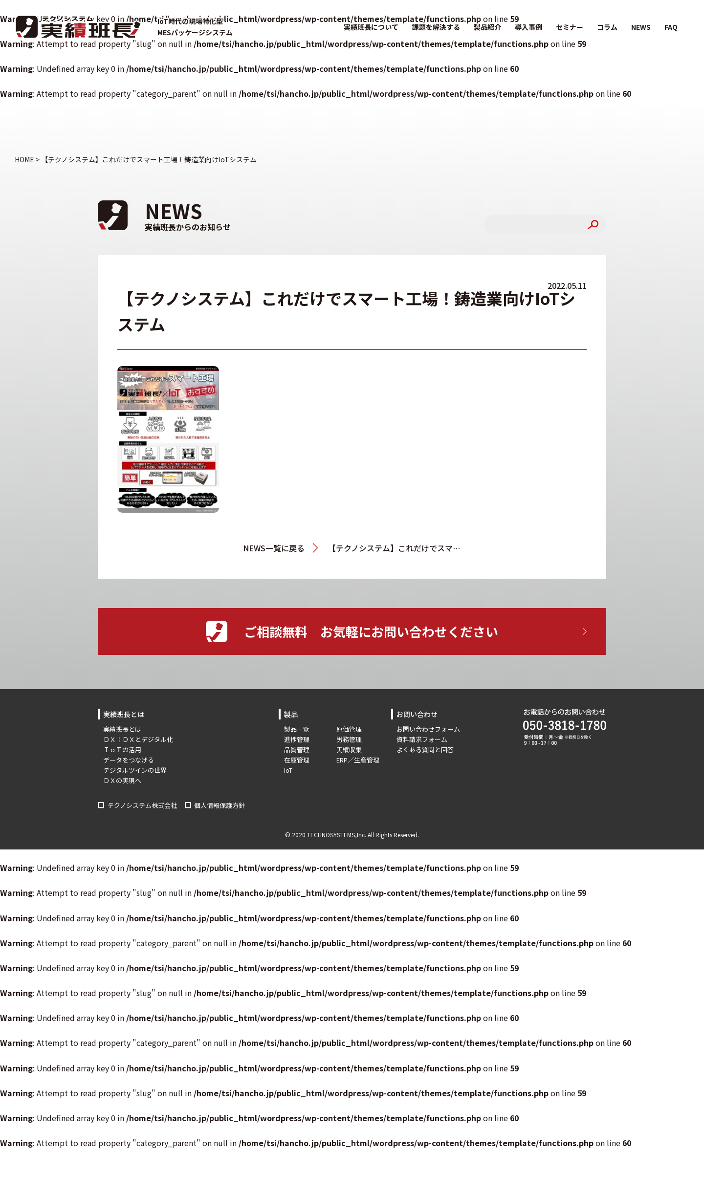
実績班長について (371, 27)
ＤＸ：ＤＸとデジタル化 (138, 739)
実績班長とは (122, 729)
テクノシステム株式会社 (142, 805)
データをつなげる (128, 759)
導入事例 (528, 27)
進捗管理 (296, 739)
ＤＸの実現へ (122, 780)
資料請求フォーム (421, 739)
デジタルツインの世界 (135, 770)
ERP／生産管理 (357, 759)
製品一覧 (296, 729)
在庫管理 (296, 759)
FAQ (671, 27)
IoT (288, 770)
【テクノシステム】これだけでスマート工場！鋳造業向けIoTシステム (394, 548)
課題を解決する (436, 27)
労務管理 (349, 739)
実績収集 (349, 749)
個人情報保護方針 (219, 805)
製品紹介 (487, 27)
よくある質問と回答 (425, 749)
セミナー (569, 27)
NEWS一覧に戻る (274, 548)
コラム (607, 27)
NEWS (641, 27)
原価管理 (349, 729)
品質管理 (296, 749)
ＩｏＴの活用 (122, 749)
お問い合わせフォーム (428, 729)
